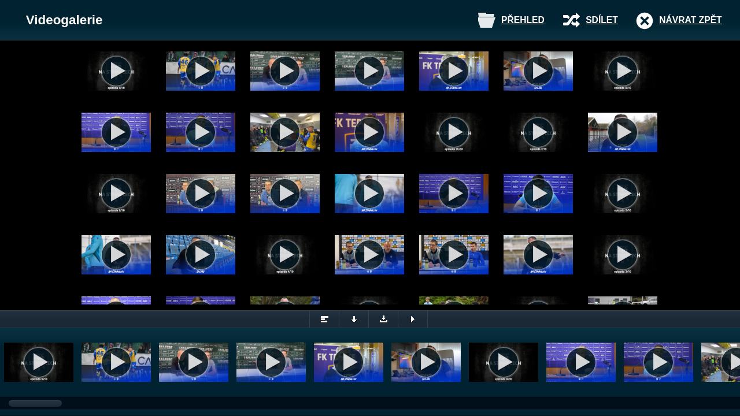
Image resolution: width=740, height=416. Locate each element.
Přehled (523, 20)
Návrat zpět (690, 20)
